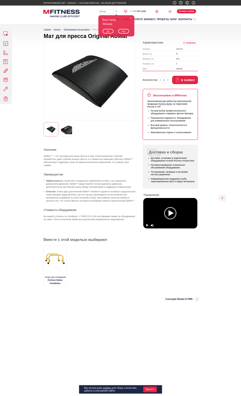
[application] (170, 213)
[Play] (147, 225)
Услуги (138, 19)
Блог (173, 19)
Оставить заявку (186, 11)
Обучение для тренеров (113, 3)
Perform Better (165, 104)
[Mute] (152, 225)
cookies (107, 388)
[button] (170, 213)
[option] (170, 213)
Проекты (163, 19)
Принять (150, 389)
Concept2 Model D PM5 (179, 299)
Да (108, 31)
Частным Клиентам (89, 3)
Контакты (185, 19)
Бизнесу (72, 3)
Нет (123, 31)
